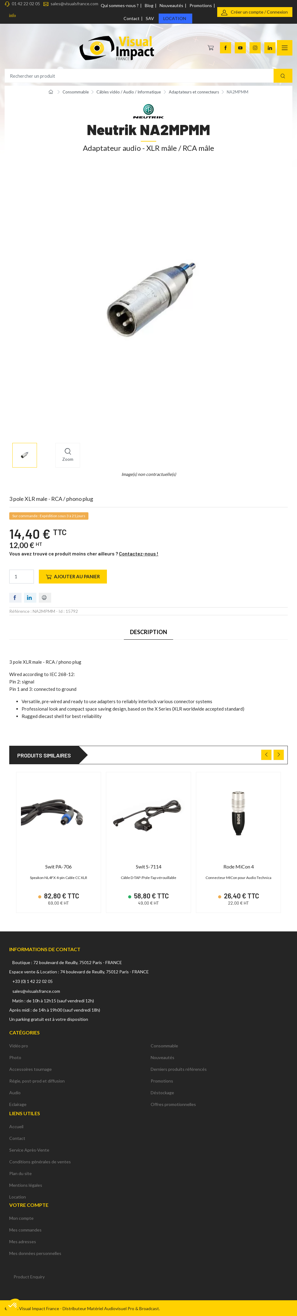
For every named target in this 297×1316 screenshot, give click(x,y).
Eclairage (17, 1103)
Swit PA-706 (58, 866)
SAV (150, 18)
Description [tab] (148, 632)
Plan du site (20, 1172)
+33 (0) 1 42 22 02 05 (32, 980)
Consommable (164, 1044)
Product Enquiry (29, 1275)
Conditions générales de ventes (40, 1160)
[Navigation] (284, 48)
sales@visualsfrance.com (74, 3)
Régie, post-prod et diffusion (37, 1080)
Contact (132, 18)
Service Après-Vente (29, 1149)
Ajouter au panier (73, 577)
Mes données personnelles (35, 1252)
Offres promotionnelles (173, 1103)
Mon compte (21, 1217)
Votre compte (28, 1204)
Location (174, 18)
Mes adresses (22, 1240)
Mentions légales (25, 1184)
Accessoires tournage (30, 1068)
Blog (149, 5)
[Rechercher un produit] (148, 76)
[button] (13, 1305)
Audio (15, 1091)
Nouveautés (171, 5)
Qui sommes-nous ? (120, 5)
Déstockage (162, 1091)
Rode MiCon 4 (238, 866)
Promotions (200, 5)
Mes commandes (25, 1228)
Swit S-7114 (148, 866)
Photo (15, 1056)
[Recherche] (283, 76)
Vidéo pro (18, 1044)
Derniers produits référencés (179, 1068)
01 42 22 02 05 (26, 3)
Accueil (16, 1125)
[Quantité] (21, 577)
